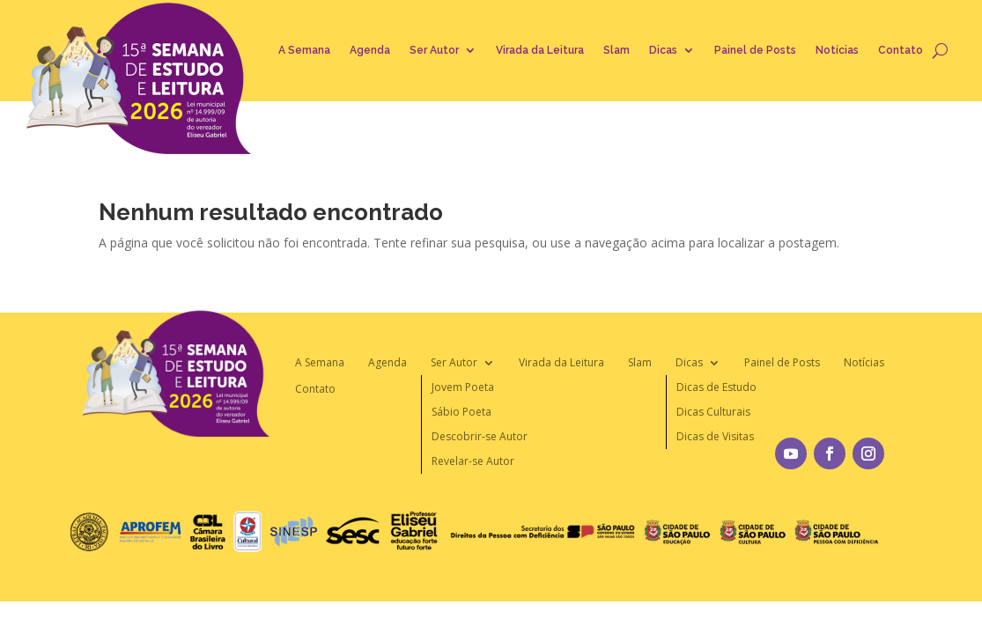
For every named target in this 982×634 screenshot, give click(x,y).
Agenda (370, 50)
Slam (616, 50)
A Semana (304, 50)
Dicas (663, 50)
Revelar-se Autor (473, 460)
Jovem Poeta (463, 387)
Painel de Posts (755, 50)
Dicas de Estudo (716, 387)
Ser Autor (434, 50)
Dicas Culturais (713, 411)
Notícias (837, 50)
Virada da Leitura (540, 50)
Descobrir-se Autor (480, 436)
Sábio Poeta (461, 411)
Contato (900, 50)
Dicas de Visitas (715, 436)
